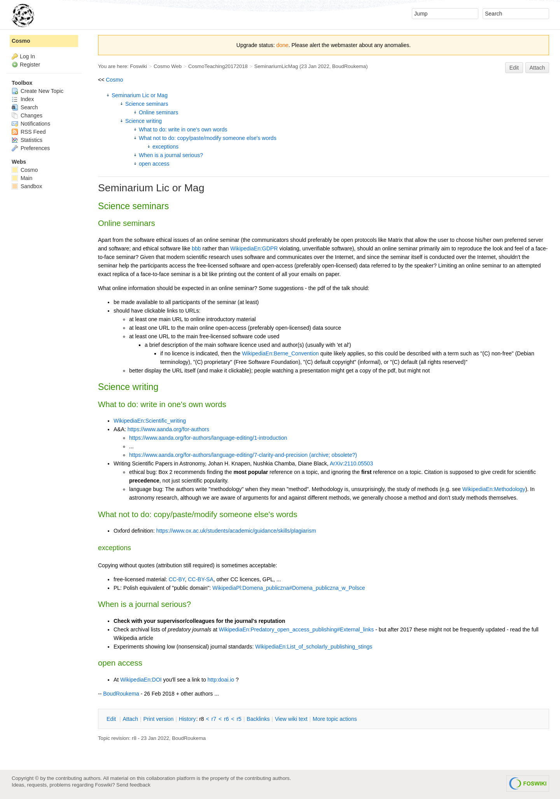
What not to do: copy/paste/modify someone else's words (207, 138)
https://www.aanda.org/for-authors (168, 429)
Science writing (143, 121)
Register (30, 64)
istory (187, 719)
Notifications (31, 124)
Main (22, 178)
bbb (196, 248)
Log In (27, 56)
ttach (130, 719)
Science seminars (146, 104)
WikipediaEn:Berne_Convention (280, 353)
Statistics (27, 140)
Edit (514, 68)
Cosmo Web (168, 66)
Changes (27, 115)
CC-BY (177, 579)
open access (154, 164)
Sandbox (27, 186)
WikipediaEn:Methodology (493, 489)
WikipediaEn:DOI (141, 680)
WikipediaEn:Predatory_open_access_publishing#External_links (296, 629)
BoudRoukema (349, 66)
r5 (238, 719)
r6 (226, 719)
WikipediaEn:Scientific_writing (150, 421)
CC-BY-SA (201, 579)
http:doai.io (221, 680)
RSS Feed (29, 132)
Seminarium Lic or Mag (140, 95)
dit (112, 719)
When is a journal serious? (171, 155)
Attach (537, 68)
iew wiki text (291, 719)
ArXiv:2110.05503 (351, 463)
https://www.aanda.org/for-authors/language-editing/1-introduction (208, 438)
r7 (214, 719)
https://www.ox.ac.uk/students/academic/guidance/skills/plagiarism (236, 531)
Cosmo (114, 80)
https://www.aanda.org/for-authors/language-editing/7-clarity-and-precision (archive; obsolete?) (243, 455)
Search (25, 107)
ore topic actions (335, 719)
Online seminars (158, 112)
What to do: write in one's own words (183, 129)
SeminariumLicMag (276, 66)
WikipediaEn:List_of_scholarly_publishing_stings (313, 646)
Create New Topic (37, 91)
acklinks (258, 719)
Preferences (31, 148)
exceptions (165, 146)
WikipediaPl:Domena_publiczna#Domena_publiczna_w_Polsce (288, 588)
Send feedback (133, 785)
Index (23, 99)
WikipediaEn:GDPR (254, 248)
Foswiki (138, 66)
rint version (159, 719)
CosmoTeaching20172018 (218, 66)
